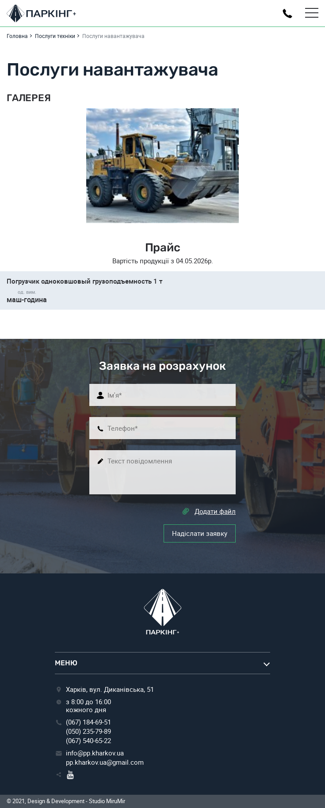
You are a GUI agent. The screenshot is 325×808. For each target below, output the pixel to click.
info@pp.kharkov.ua (95, 752)
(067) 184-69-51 (88, 721)
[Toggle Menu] (311, 13)
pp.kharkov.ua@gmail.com (105, 762)
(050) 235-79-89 (88, 731)
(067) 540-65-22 (88, 740)
